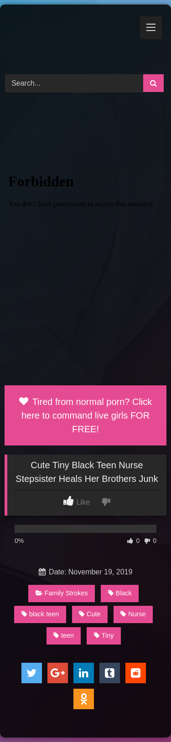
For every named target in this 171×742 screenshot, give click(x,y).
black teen (40, 614)
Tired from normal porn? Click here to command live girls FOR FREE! (85, 415)
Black (120, 593)
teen (63, 635)
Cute (89, 614)
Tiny (104, 635)
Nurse (132, 614)
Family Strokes (62, 593)
